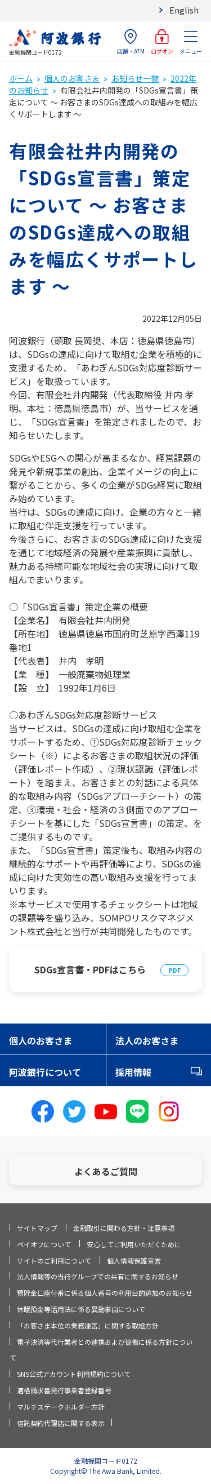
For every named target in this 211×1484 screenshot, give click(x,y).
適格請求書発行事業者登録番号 (64, 1390)
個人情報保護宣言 (134, 1260)
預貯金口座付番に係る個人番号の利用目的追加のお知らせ (104, 1292)
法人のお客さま (146, 1040)
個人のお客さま (72, 78)
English (184, 10)
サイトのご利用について (54, 1260)
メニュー (190, 42)
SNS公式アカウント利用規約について (74, 1374)
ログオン (162, 42)
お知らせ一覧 (135, 78)
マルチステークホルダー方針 (61, 1406)
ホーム (21, 78)
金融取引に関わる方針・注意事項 (123, 1228)
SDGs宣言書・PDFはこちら (90, 969)
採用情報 (133, 1072)
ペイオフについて (44, 1244)
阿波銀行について (45, 1072)
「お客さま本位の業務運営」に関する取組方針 (88, 1325)
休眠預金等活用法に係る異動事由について (81, 1309)
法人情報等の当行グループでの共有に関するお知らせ (97, 1276)
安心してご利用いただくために (134, 1244)
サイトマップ (37, 1228)
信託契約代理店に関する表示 (61, 1423)
